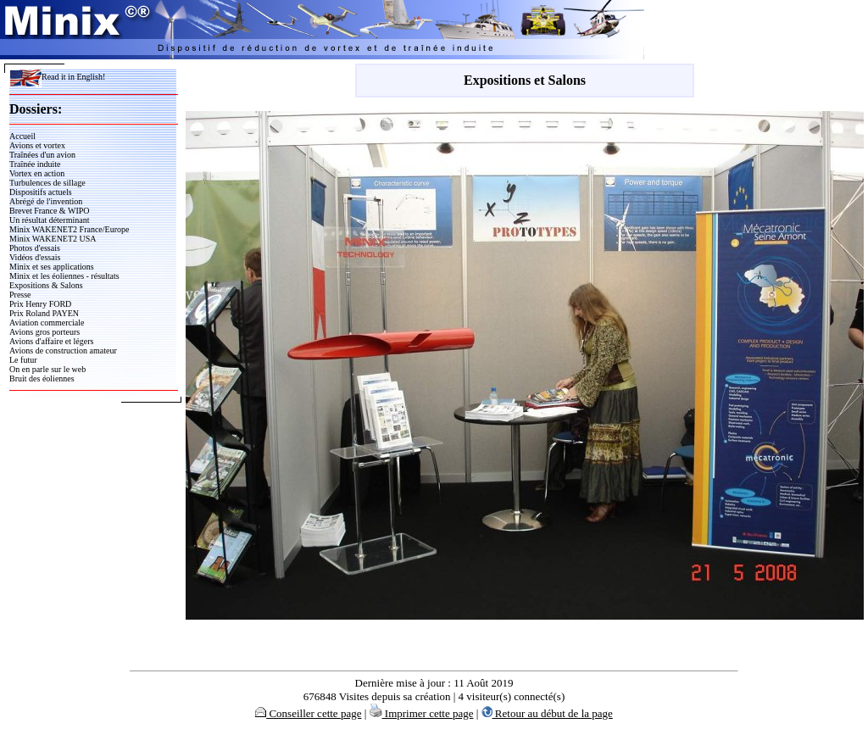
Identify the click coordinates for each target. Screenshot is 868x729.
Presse (20, 294)
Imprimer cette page (422, 713)
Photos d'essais (34, 248)
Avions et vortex (37, 145)
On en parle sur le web (47, 369)
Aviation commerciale (46, 322)
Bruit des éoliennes (42, 378)
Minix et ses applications (51, 266)
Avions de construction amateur (63, 350)
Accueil (22, 136)
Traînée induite (34, 164)
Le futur (23, 359)
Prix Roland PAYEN (44, 313)
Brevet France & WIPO (49, 210)
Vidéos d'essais (34, 257)
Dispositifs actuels (40, 192)
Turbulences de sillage (47, 182)
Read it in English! (57, 76)
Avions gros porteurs (44, 332)
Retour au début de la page (547, 713)
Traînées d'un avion (42, 154)
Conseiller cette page (308, 713)
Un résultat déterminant (49, 220)
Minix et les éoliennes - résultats (64, 276)
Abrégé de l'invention (45, 201)
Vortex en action (36, 173)
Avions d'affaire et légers (51, 341)
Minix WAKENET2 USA (53, 238)
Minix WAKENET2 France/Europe (69, 229)
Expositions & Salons (46, 285)
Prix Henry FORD (40, 304)
